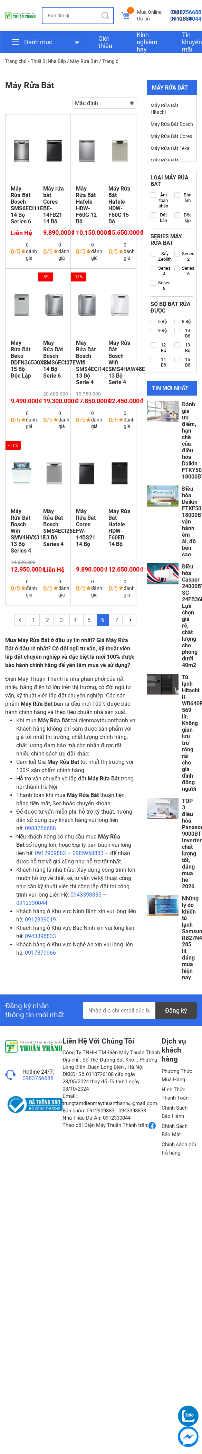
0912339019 (40, 919)
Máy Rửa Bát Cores (171, 136)
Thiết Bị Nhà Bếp (48, 61)
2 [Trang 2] (47, 620)
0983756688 (38, 1078)
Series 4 (161, 271)
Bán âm (182, 197)
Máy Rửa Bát (84, 61)
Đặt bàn (159, 217)
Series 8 (161, 285)
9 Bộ (159, 330)
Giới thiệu (105, 42)
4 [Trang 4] (75, 620)
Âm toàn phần (160, 200)
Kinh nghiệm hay (147, 42)
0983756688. (41, 828)
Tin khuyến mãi (192, 42)
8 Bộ (182, 321)
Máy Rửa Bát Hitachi (165, 109)
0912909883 (50, 853)
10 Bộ (182, 333)
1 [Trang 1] (33, 620)
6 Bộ (159, 321)
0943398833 (86, 894)
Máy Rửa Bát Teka (170, 148)
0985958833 (88, 853)
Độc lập (182, 217)
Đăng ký (176, 1010)
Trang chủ (16, 61)
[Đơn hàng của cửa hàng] (104, 103)
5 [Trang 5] (88, 620)
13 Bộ (182, 347)
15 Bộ (182, 362)
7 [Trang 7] (116, 620)
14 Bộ (158, 362)
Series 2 (184, 256)
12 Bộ (158, 347)
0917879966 (40, 953)
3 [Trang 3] (61, 620)
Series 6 (184, 271)
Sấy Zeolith (161, 256)
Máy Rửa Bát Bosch (172, 124)
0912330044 (31, 903)
